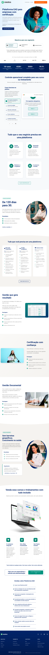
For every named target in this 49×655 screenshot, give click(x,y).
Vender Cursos (27, 643)
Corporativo (15, 641)
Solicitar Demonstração (40, 2)
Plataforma (27, 2)
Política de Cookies (40, 646)
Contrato (38, 641)
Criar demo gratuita (24, 281)
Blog (26, 641)
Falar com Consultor (8, 29)
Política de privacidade (41, 643)
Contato (2, 646)
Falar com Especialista (24, 182)
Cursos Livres (15, 643)
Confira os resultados (7, 227)
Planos (32, 2)
